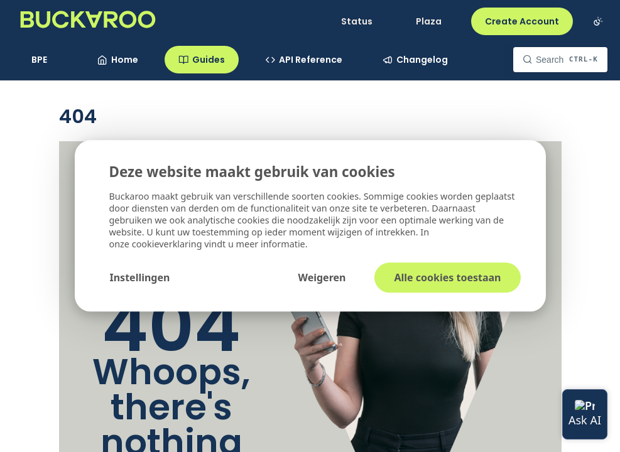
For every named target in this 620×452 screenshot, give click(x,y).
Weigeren (321, 278)
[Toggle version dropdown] (46, 59)
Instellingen (140, 278)
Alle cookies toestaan (447, 278)
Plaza (429, 21)
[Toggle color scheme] (598, 21)
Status (357, 21)
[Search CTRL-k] (560, 59)
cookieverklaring (168, 244)
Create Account (522, 21)
